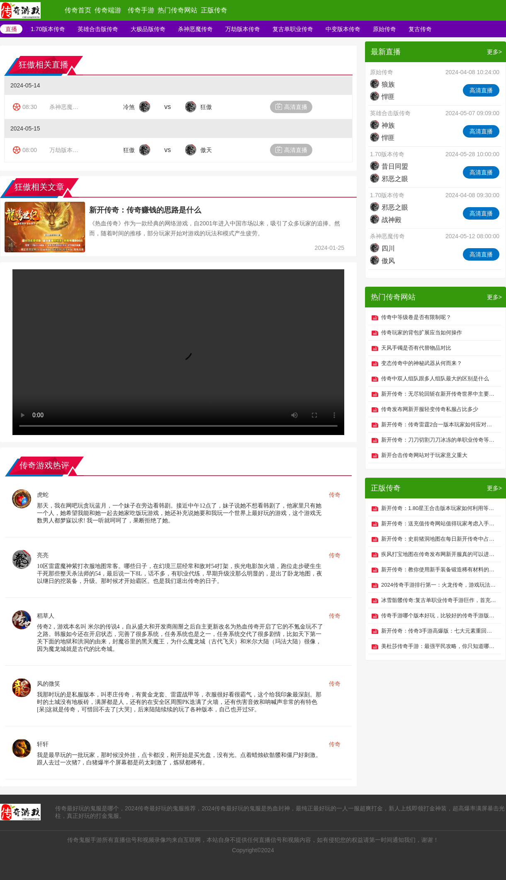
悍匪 (382, 96)
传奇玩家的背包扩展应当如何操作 (421, 332)
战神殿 (385, 219)
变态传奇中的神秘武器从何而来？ (421, 363)
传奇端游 (108, 10)
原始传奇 (384, 29)
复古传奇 (420, 29)
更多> (494, 51)
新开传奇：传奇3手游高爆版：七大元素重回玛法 (439, 631)
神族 (382, 125)
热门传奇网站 (177, 10)
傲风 (382, 260)
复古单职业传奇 (292, 29)
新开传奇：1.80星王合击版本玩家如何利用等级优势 (439, 508)
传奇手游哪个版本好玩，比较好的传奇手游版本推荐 (439, 615)
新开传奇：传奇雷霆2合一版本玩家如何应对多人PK (439, 424)
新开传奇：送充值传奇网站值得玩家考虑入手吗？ (439, 523)
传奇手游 (141, 10)
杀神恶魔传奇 (195, 29)
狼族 (382, 84)
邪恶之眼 (389, 178)
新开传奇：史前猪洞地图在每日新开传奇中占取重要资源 (439, 539)
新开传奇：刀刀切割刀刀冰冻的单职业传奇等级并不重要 (439, 440)
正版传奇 (214, 10)
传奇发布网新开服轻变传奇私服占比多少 (429, 409)
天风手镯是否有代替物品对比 (416, 348)
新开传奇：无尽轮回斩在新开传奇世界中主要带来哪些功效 (439, 394)
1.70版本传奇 (48, 29)
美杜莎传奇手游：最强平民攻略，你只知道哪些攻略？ (439, 646)
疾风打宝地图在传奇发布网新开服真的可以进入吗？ (439, 554)
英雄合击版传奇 (98, 29)
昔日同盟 (389, 166)
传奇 (335, 494)
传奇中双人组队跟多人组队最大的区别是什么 (435, 378)
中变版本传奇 (343, 29)
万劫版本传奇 (242, 29)
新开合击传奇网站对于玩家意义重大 (424, 455)
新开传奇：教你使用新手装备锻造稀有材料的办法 (439, 569)
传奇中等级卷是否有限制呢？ (416, 317)
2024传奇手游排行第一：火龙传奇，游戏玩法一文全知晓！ (439, 585)
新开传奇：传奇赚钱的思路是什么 (145, 210)
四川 (382, 248)
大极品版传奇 (148, 29)
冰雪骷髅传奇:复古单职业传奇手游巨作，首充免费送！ (439, 600)
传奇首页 (78, 10)
